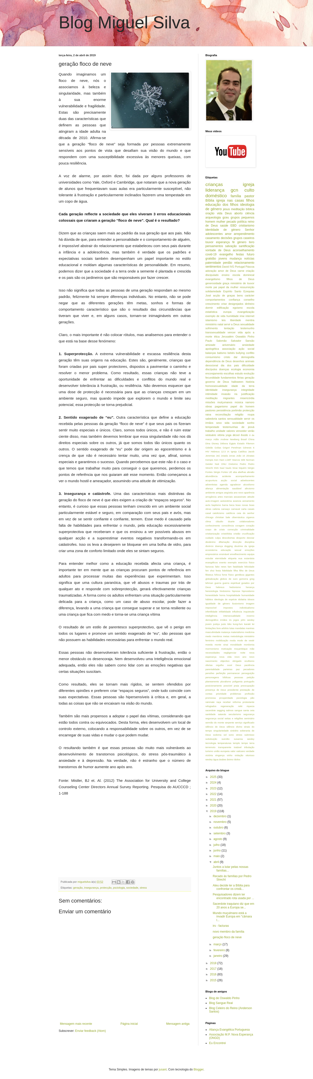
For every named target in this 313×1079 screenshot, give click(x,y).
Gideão (209, 447)
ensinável (224, 554)
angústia (228, 492)
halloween (238, 381)
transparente (224, 747)
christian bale (222, 517)
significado (248, 722)
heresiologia (211, 591)
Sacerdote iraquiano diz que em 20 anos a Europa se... (233, 905)
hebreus (220, 587)
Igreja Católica (239, 451)
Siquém (243, 468)
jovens (223, 258)
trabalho (210, 430)
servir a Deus (232, 324)
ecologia (236, 369)
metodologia (237, 636)
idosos (250, 599)
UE (230, 472)
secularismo (234, 714)
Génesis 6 (248, 447)
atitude (250, 496)
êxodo (244, 435)
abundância (211, 476)
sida (226, 422)
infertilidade (211, 611)
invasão (225, 393)
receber (227, 702)
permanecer (233, 673)
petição (250, 677)
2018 (213, 963)
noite (242, 652)
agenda (224, 484)
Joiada (224, 455)
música (239, 402)
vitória (220, 435)
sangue (238, 710)
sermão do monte (214, 722)
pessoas (238, 677)
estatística (211, 311)
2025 (213, 777)
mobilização (222, 640)
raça (218, 702)
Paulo (208, 340)
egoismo (238, 307)
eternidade (220, 558)
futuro (250, 254)
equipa (250, 554)
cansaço (225, 509)
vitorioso (250, 755)
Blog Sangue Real (221, 1003)
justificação (247, 393)
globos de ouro (229, 579)
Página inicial (129, 1023)
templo (236, 743)
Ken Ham (219, 459)
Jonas (232, 455)
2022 (213, 794)
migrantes (229, 398)
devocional (211, 365)
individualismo (247, 607)
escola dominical (243, 274)
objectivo (225, 661)
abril (216, 862)
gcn (234, 190)
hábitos (209, 599)
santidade (210, 714)
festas (240, 254)
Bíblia (209, 200)
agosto (218, 839)
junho (217, 850)
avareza (237, 501)
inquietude (249, 611)
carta (243, 509)
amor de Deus (227, 270)
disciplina (249, 542)
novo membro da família (228, 931)
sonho (250, 422)
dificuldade (248, 365)
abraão (250, 472)
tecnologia (210, 743)
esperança (223, 242)
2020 (213, 805)
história (250, 381)
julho (217, 845)
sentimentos (213, 266)
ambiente (210, 492)
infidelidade (225, 611)
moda (233, 640)
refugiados (210, 706)
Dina (207, 443)
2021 (213, 799)
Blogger (198, 1069)
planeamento (212, 681)
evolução (249, 373)
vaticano (240, 751)
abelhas (242, 472)
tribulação (249, 747)
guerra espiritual (231, 583)
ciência (249, 213)
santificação (246, 246)
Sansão (249, 340)
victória (209, 755)
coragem (239, 525)
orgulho (220, 665)
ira (236, 393)
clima (208, 521)
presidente (232, 689)
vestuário (210, 435)
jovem (208, 624)
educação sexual (231, 550)
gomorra (243, 579)
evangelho (226, 254)
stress (143, 887)
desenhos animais (243, 361)
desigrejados (235, 303)
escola (250, 307)
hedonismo (235, 587)
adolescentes (214, 234)
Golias (217, 447)
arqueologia (213, 217)
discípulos (211, 369)
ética (217, 336)
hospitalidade (233, 595)
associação (228, 348)
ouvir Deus (234, 665)
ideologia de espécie (225, 599)
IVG (232, 266)
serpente (229, 722)
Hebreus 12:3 (218, 451)
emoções (249, 550)
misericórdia (247, 398)
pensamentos (214, 246)
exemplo (232, 562)
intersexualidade (231, 615)
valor (232, 751)
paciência (249, 665)
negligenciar (230, 652)
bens (240, 295)
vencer (231, 332)
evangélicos (211, 562)
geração (78, 887)
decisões (226, 238)
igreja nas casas (230, 200)
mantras (250, 628)
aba (235, 472)
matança (225, 632)
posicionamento (213, 685)
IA (228, 451)
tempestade (212, 426)
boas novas (241, 505)
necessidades (212, 652)
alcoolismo (248, 484)
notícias (249, 258)
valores (230, 430)
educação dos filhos (221, 205)
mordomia (249, 644)
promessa (210, 698)
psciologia (119, 887)
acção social (229, 480)
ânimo (230, 759)
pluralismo (225, 681)
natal (220, 324)
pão (252, 698)
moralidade (236, 644)
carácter (249, 295)
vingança (219, 755)
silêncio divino (234, 726)
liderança (214, 190)
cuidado (209, 537)
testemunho (247, 328)
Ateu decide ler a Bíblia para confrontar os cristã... (231, 887)
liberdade (235, 320)
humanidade (247, 595)
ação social (246, 348)
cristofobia (226, 533)
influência (237, 611)
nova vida (225, 656)
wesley (208, 759)
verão (251, 430)
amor (228, 234)
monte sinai (221, 644)
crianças (214, 184)
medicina (249, 632)
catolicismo (218, 513)
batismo (221, 352)
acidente (226, 476)
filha (236, 570)
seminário (249, 718)
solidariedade (213, 291)
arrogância (210, 496)
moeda (208, 644)
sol (225, 734)
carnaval (235, 509)
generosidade (213, 283)
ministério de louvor (242, 283)
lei (253, 624)
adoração (210, 270)
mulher (220, 221)
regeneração (227, 706)
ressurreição (247, 287)
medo (208, 636)
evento (222, 562)
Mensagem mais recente (76, 1023)
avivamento (248, 501)
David (225, 266)
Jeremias (210, 455)
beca (232, 505)
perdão (227, 262)
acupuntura (211, 480)
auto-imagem (212, 501)
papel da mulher (228, 287)
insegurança (91, 887)
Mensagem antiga (178, 1023)
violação (239, 755)
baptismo (216, 505)
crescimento (212, 303)
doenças (224, 369)
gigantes (250, 574)
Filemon (250, 443)
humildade (232, 316)
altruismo (249, 488)
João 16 (240, 455)
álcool (236, 435)
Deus (228, 213)
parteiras (227, 669)
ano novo (238, 492)
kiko (229, 624)
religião (239, 414)
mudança (236, 258)
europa (227, 311)
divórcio (209, 546)
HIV (207, 451)
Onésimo (233, 464)
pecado (231, 221)
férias (240, 377)
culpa (218, 537)
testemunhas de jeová (238, 426)
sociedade (132, 887)
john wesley (247, 620)
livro (251, 242)
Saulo (228, 468)
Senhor (249, 229)
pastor (249, 196)
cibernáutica (238, 517)
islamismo (211, 320)
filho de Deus (246, 570)
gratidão (210, 258)
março (218, 944)
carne (241, 270)
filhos (250, 200)
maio (217, 856)
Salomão (221, 340)
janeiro (218, 956)
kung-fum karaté (242, 624)
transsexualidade (215, 332)
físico (231, 574)
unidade (220, 430)
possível (228, 685)
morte (208, 287)
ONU (223, 464)
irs (230, 620)
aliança (209, 488)
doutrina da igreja (244, 546)
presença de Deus (215, 689)
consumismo (212, 357)
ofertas (208, 665)
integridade (247, 389)
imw (242, 316)
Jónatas (250, 455)
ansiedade (248, 344)
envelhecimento (238, 554)
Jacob (251, 451)
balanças (210, 352)
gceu (226, 217)
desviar (250, 537)
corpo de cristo (215, 529)
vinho (229, 755)
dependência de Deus (218, 361)
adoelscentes (247, 480)
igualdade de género (217, 603)
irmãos (223, 620)
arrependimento (244, 234)
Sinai (234, 468)
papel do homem (242, 406)
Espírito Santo (232, 291)
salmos (229, 710)
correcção (232, 529)
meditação (211, 398)
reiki (240, 706)
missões (210, 402)
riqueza (250, 706)
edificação (223, 307)
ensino (225, 274)
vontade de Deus (218, 250)
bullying (240, 352)
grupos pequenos (242, 217)
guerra (217, 583)
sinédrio (234, 730)
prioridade (221, 693)
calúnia (216, 509)
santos (222, 418)
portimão (237, 410)
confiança (234, 299)
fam (230, 566)
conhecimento (212, 525)
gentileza (239, 574)
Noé (217, 464)
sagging (221, 710)
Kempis (209, 459)
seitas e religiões (234, 718)
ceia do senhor (245, 513)
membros (217, 636)
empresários (211, 554)
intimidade (211, 393)
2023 (213, 788)
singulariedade (221, 730)
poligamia (238, 681)
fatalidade (238, 566)
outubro (218, 827)
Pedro (243, 464)
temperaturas (225, 743)
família (236, 196)
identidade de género (222, 229)
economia (248, 369)
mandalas (240, 628)
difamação (224, 542)
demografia (247, 357)
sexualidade (247, 324)
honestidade (211, 595)
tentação (229, 328)
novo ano (240, 656)
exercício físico (246, 562)
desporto (240, 537)
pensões (209, 673)
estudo (239, 373)
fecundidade (212, 377)
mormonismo (212, 648)
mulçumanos (224, 402)
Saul (222, 468)
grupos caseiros (243, 238)
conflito (250, 352)
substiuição (211, 739)
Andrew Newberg (229, 439)
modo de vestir (245, 640)
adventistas (211, 484)
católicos (230, 513)
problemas (235, 693)
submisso (249, 734)
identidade (211, 389)
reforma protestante (243, 702)
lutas (231, 628)
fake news (220, 566)
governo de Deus (217, 381)
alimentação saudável (229, 488)
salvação (231, 246)
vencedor (241, 430)
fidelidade (227, 570)
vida (219, 213)
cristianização (212, 533)
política (241, 221)
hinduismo (225, 591)
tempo (244, 743)
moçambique (240, 648)
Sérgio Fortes (220, 472)
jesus (226, 209)
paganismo (221, 406)
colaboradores (246, 521)
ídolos (237, 759)
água (215, 759)
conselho (249, 299)
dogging (228, 546)
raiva (208, 414)
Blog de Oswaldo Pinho (224, 998)
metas (226, 636)
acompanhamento (244, 476)
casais (251, 509)
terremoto (210, 747)
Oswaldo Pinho (244, 336)
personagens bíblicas (218, 677)
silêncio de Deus (215, 726)
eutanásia (249, 558)
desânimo (210, 542)
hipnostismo (248, 591)
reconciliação (223, 414)
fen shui (209, 570)
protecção (106, 887)
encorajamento (214, 373)
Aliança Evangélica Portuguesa (229, 1029)
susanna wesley (244, 739)
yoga (228, 435)
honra (222, 595)
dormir (209, 307)
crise (224, 303)
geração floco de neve (227, 937)
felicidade (249, 566)
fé (233, 242)
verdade (250, 751)
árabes (222, 759)
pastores (210, 410)
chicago (209, 517)
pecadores (248, 669)
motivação (226, 648)
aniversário (228, 344)
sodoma (217, 734)
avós (207, 505)
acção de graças (224, 295)
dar (236, 357)
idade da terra (242, 385)
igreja (248, 184)
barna (225, 505)
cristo (227, 357)
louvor (209, 242)
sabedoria (211, 418)
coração (250, 525)
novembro (220, 822)
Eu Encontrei (217, 1043)
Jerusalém (228, 336)
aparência (249, 492)
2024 (213, 782)
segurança (248, 714)
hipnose (236, 591)
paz (238, 669)
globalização (211, 579)
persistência (223, 410)
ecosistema (211, 550)
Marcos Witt (238, 459)
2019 (213, 811)
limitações (210, 628)
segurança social (214, 718)
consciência (228, 525)
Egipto (232, 443)
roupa (250, 414)
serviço (238, 722)
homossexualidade (216, 385)
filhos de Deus (240, 279)
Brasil (244, 439)
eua (240, 558)
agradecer (235, 484)
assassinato (240, 496)
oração (209, 213)
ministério (211, 324)
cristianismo (246, 225)
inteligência (211, 615)
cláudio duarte (225, 521)
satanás (222, 714)
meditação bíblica (242, 209)
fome (224, 574)
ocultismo (249, 661)
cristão (237, 533)
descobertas (228, 537)
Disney (215, 443)
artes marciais (225, 496)
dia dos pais (230, 365)
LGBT (228, 459)
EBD (233, 225)
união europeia (222, 751)
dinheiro (249, 303)
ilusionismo (238, 603)
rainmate (209, 702)
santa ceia (248, 710)
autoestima (226, 501)
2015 (213, 980)
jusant (163, 1069)
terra (251, 743)
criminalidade (247, 529)
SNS (216, 468)
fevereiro (219, 950)
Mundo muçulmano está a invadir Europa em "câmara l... (232, 916)
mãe (252, 648)
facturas (209, 566)
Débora (224, 443)
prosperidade (226, 698)
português (249, 681)
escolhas (229, 373)
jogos (236, 620)
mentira (250, 320)
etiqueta (232, 558)
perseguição (248, 673)
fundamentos (228, 377)
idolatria (242, 599)
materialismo (237, 632)
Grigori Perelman (232, 447)
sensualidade (235, 418)
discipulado (212, 274)
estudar (209, 558)
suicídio (226, 739)
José (208, 295)
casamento (212, 238)
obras (208, 406)
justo (223, 624)
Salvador (236, 340)
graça (226, 283)
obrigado (236, 661)
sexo (219, 422)
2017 (213, 968)
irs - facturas (221, 925)
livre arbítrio (222, 628)
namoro (249, 402)
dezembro (220, 816)
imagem (250, 603)
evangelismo (212, 279)
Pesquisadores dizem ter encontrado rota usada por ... (233, 896)
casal (208, 513)
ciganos (250, 517)
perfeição (220, 673)
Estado (241, 443)
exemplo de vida (215, 316)
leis (223, 320)
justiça (216, 624)
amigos (219, 492)
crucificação (248, 533)
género (241, 242)
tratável (237, 747)
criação (250, 270)
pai (215, 287)
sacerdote (210, 710)
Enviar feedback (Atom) (90, 1031)
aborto (238, 213)
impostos (228, 607)
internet (250, 316)
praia (236, 685)
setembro (219, 833)
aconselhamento (243, 250)
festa (218, 570)
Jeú (218, 455)
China (251, 439)
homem (210, 221)
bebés (231, 352)
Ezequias (249, 291)
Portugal (240, 266)
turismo (209, 751)
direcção (237, 542)
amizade (210, 344)
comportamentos (215, 299)
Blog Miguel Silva (124, 22)
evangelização (245, 311)
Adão (216, 439)
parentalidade (212, 669)
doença (219, 546)
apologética (212, 348)
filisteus (209, 574)
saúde (224, 225)
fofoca (217, 574)
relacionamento (244, 262)
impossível (210, 607)
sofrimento (211, 328)
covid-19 (210, 254)
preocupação (247, 685)
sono (231, 734)
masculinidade (212, 632)
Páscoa (250, 266)
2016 (213, 974)
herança (250, 587)
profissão (249, 693)
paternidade (213, 262)
